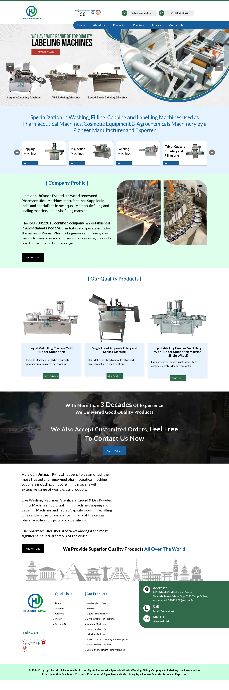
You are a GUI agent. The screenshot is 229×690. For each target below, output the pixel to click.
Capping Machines (97, 625)
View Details (51, 376)
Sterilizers (92, 610)
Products (119, 25)
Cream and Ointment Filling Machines (102, 657)
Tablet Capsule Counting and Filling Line (107, 643)
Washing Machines (97, 605)
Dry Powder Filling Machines (103, 620)
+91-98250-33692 (165, 612)
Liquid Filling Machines (100, 615)
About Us (99, 25)
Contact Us (176, 25)
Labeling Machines (97, 636)
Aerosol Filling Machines (101, 650)
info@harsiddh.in (162, 623)
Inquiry (156, 25)
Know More (34, 257)
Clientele (138, 25)
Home (81, 25)
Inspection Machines (99, 630)
